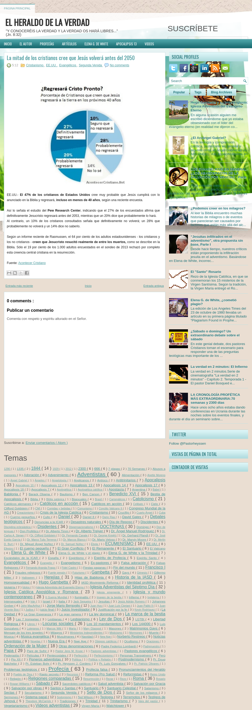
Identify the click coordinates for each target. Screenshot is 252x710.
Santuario (91, 688)
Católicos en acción (107, 504)
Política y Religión (100, 659)
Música (9, 636)
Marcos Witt (54, 628)
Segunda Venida (91, 65)
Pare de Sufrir (37, 651)
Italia (62, 601)
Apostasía (117, 489)
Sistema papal (36, 697)
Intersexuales (13, 601)
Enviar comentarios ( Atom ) (46, 443)
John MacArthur (31, 605)
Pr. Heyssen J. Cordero (75, 663)
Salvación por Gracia (149, 684)
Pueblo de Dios (23, 674)
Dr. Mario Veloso (104, 539)
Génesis (142, 572)
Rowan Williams (20, 683)
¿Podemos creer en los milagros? (218, 208)
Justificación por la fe (113, 609)
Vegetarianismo (16, 706)
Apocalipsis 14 (115, 485)
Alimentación (131, 475)
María (73, 628)
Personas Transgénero (136, 655)
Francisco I (155, 567)
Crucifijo (124, 512)
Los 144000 (142, 624)
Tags (198, 92)
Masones (115, 628)
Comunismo (85, 508)
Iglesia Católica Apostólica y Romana (42, 592)
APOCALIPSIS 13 (126, 43)
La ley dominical (102, 614)
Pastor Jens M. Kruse (69, 651)
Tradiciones (68, 701)
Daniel (64, 516)
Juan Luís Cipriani (119, 605)
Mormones (136, 632)
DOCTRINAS (112, 526)
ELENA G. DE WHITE (96, 43)
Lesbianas (55, 619)
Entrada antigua (153, 285)
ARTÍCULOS (69, 43)
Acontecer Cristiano (32, 263)
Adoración (32, 475)
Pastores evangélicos (141, 651)
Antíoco (103, 480)
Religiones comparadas (50, 678)
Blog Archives (221, 92)
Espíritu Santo (148, 558)
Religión (16, 678)
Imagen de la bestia (109, 597)
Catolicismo (144, 499)
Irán (33, 601)
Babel (156, 489)
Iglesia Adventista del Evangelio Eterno (60, 587)
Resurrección (91, 678)
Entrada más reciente (19, 285)
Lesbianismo (80, 619)
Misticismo (116, 632)
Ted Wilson (86, 697)
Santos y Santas (63, 688)
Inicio (88, 285)
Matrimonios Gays (144, 628)
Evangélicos (68, 65)
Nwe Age (81, 641)
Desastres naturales (86, 522)
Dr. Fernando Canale (75, 535)
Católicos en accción (60, 503)
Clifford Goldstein (16, 508)
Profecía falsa (97, 669)
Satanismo (152, 688)
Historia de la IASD (134, 577)
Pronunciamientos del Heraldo (142, 669)
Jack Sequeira (82, 601)
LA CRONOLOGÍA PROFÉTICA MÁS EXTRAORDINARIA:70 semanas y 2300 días (215, 399)
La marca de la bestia (145, 614)
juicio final (47, 609)
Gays (126, 572)
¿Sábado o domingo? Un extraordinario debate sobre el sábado (215, 335)
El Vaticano (157, 548)
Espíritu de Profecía (110, 558)
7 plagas (114, 468)
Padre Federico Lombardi (119, 646)
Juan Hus (96, 605)
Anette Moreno (156, 475)
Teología (107, 697)
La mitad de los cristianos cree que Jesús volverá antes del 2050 (71, 57)
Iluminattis (82, 597)
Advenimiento (59, 475)
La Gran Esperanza (38, 614)
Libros (31, 624)
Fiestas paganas (95, 567)
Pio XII (16, 659)
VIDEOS (149, 43)
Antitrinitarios (126, 480)
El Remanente (103, 548)
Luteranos (33, 628)
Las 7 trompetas (28, 619)
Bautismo (67, 494)
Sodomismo (64, 697)
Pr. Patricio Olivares (147, 663)
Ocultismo (131, 641)
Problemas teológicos (21, 669)
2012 (68, 468)
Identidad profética (142, 582)
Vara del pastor (148, 701)
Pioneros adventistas (45, 659)
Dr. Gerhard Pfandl (135, 535)
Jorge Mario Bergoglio (64, 605)
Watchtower (115, 706)
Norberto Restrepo (131, 636)
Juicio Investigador (76, 609)
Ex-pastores (101, 563)
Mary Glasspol (92, 628)
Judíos (29, 609)
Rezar (110, 678)
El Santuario (133, 548)
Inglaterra (153, 597)
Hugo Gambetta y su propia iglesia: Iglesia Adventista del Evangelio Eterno (219, 106)
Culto (47, 517)
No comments (119, 65)
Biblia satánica (55, 499)
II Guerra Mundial (56, 597)
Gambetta (101, 572)
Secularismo (34, 692)
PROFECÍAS (47, 43)
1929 (55, 468)
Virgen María (91, 705)
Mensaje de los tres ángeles (24, 632)
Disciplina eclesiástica (18, 527)
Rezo (123, 678)
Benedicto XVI (123, 494)
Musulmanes (66, 636)
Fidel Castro (69, 567)
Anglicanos (82, 480)
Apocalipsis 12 (51, 485)
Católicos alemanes (18, 503)
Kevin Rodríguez (145, 609)
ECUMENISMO (120, 543)
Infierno (134, 597)
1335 (21, 468)
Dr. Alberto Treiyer (90, 531)
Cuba (162, 512)
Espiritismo (77, 558)
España (54, 558)
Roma (139, 678)
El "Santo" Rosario (206, 272)
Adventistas (92, 474)
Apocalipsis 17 (147, 485)
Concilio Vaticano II (111, 508)
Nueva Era (57, 641)
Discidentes (149, 522)
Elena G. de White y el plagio (80, 553)
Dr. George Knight (105, 535)
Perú (162, 655)
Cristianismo (35, 65)
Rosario (160, 678)
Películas (33, 655)
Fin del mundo (124, 567)
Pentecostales (57, 655)
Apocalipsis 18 (14, 489)
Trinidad (92, 701)
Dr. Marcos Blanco (74, 539)
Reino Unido (157, 674)
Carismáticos (117, 499)
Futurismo (79, 572)
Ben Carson (91, 494)
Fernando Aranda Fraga (41, 567)
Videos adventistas (53, 705)
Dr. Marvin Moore (134, 539)
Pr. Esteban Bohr (38, 663)
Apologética (64, 489)
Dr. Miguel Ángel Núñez (37, 544)
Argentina (139, 489)
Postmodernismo (131, 659)
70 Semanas (137, 468)
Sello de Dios (100, 692)
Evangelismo (71, 563)
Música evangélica (35, 636)
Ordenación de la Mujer (26, 646)
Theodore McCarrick (38, 701)
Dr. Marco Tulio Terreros (42, 539)
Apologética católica (90, 489)
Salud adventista (111, 684)
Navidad (87, 636)
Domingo (143, 527)
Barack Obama (40, 494)
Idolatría (10, 587)
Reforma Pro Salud (100, 674)
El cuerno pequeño (35, 548)
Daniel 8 (89, 517)
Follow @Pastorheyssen (187, 443)
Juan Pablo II (145, 605)
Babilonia (12, 494)
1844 (36, 468)
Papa (9, 650)
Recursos (73, 674)
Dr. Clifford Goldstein (43, 535)
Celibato (138, 504)
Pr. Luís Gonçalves (113, 663)
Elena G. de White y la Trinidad (133, 553)
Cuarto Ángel (144, 512)
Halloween (29, 577)
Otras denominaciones (76, 646)
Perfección (81, 655)
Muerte (154, 632)
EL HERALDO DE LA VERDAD (47, 22)
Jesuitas (104, 601)
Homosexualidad (17, 582)
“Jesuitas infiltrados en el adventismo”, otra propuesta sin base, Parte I (217, 240)
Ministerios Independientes (86, 632)
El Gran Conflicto (71, 548)
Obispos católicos (106, 641)
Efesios (9, 548)
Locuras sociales (59, 623)
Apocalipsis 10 (25, 485)
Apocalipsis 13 (81, 485)
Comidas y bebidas (59, 508)
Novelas (35, 641)
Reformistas (133, 674)
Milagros (56, 632)
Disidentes (48, 526)
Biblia (34, 499)
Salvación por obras (27, 688)
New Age (106, 636)
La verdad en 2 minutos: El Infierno (219, 367)
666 (97, 469)
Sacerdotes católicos (77, 683)
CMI (38, 508)
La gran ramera (70, 614)
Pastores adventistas (104, 651)
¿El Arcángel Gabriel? (208, 138)
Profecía (59, 669)
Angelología (59, 480)
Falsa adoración (134, 563)
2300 (82, 469)
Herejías (53, 577)
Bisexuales (80, 499)
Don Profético (29, 531)
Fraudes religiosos (28, 572)
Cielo (155, 503)
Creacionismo (26, 512)
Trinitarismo (119, 701)
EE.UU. (51, 65)
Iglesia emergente (110, 592)
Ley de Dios (111, 619)
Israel (47, 601)
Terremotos (132, 697)
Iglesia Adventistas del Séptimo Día (123, 587)
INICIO (8, 43)
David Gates (132, 517)
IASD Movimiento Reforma (100, 582)
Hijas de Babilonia (90, 577)
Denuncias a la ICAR (49, 522)
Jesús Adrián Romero (131, 601)
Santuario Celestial (122, 688)
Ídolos (26, 587)
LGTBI (140, 619)
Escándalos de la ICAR (21, 558)
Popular (179, 92)
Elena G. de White (29, 552)
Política (77, 659)
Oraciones (153, 641)
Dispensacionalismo (81, 527)
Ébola (95, 544)
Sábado (43, 683)
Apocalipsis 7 (40, 489)
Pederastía (12, 655)
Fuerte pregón (57, 572)
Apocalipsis (155, 480)
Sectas (10, 693)
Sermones (11, 697)
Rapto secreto (49, 674)
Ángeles (40, 480)
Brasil (99, 499)
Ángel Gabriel (19, 480)
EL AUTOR (26, 43)
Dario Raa (109, 517)
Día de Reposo (121, 522)
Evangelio (47, 563)
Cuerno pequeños (23, 517)
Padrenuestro (151, 646)
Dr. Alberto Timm (57, 531)
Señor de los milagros (142, 692)
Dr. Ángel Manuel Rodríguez (133, 531)
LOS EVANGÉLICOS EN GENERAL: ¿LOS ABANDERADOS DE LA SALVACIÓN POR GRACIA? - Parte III (219, 175)
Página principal (17, 8)
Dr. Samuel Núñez (73, 544)
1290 (7, 468)
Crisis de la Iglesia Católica (61, 512)
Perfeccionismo (104, 655)
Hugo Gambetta (54, 582)
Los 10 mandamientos (104, 624)
